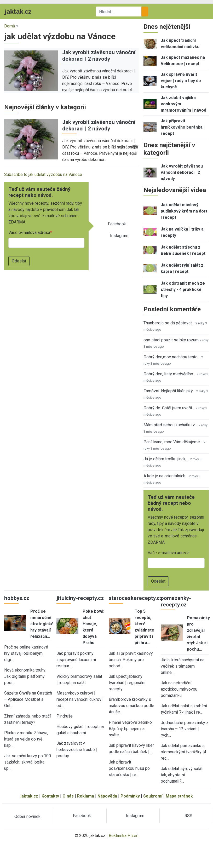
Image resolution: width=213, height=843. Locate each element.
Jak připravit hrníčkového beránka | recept (183, 127)
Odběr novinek (27, 816)
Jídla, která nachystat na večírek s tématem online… (182, 666)
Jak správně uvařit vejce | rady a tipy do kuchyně (181, 80)
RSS (188, 815)
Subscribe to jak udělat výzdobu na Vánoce (43, 174)
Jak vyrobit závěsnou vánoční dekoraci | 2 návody (98, 55)
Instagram (119, 235)
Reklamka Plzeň (124, 835)
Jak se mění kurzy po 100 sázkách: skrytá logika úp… (27, 762)
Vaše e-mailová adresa (29, 232)
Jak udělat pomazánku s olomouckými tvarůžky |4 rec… (183, 752)
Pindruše (64, 716)
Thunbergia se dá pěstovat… (168, 322)
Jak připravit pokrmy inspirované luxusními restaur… (76, 659)
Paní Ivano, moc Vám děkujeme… (173, 441)
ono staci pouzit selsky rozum (171, 339)
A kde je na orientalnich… (165, 475)
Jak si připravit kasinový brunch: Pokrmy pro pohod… (131, 659)
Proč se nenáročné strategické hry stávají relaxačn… (42, 624)
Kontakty (50, 796)
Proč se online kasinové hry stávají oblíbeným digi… (26, 653)
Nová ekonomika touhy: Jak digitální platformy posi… (25, 676)
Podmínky (130, 796)
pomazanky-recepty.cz (176, 601)
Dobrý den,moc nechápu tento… (171, 356)
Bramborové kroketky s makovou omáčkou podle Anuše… (131, 705)
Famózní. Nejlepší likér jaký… (169, 390)
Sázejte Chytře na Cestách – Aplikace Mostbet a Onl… (28, 699)
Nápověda (107, 796)
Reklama (85, 796)
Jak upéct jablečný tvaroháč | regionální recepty (127, 682)
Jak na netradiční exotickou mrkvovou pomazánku (179, 689)
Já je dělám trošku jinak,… (166, 458)
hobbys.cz (16, 598)
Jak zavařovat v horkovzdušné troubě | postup (76, 749)
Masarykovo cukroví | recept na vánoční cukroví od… (79, 699)
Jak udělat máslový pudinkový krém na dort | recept (184, 211)
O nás (68, 796)
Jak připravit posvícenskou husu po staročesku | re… (129, 768)
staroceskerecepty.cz (136, 598)
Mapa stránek (179, 796)
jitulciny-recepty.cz (80, 598)
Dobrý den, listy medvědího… (169, 373)
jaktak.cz (29, 796)
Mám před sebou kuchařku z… (170, 424)
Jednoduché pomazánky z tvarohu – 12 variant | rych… (185, 729)
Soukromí (152, 796)
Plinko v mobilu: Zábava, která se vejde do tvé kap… (26, 739)
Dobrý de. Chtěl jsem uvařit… (169, 407)
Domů (9, 26)
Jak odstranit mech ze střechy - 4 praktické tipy (183, 289)
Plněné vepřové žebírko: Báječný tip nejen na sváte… (131, 728)
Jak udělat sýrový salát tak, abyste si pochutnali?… (182, 775)
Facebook (117, 223)
